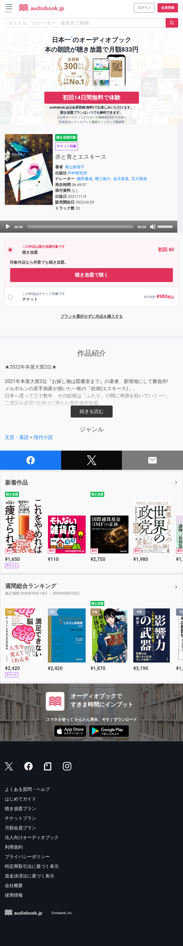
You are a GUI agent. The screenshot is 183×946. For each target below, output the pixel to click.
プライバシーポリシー (27, 856)
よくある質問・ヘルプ (27, 789)
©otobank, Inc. (62, 913)
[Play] (8, 227)
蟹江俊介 (103, 178)
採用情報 (14, 895)
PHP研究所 (77, 173)
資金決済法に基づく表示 (29, 876)
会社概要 (14, 885)
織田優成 (84, 178)
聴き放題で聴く (91, 275)
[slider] (80, 226)
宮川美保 (139, 178)
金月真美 (121, 178)
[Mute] (153, 227)
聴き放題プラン (20, 808)
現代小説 (43, 437)
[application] (88, 227)
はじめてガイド (20, 799)
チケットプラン (20, 818)
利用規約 (14, 847)
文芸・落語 (17, 437)
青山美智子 (74, 167)
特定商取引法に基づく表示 (32, 866)
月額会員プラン (20, 828)
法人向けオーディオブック (32, 837)
